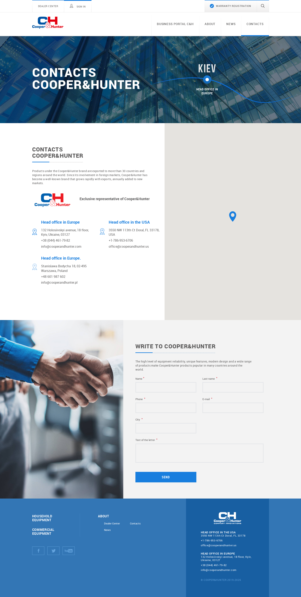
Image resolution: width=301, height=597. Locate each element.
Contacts (255, 24)
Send (166, 477)
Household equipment (42, 518)
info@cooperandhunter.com (218, 570)
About (210, 24)
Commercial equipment (43, 531)
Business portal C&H (175, 24)
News (230, 24)
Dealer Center (112, 523)
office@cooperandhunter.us (219, 545)
